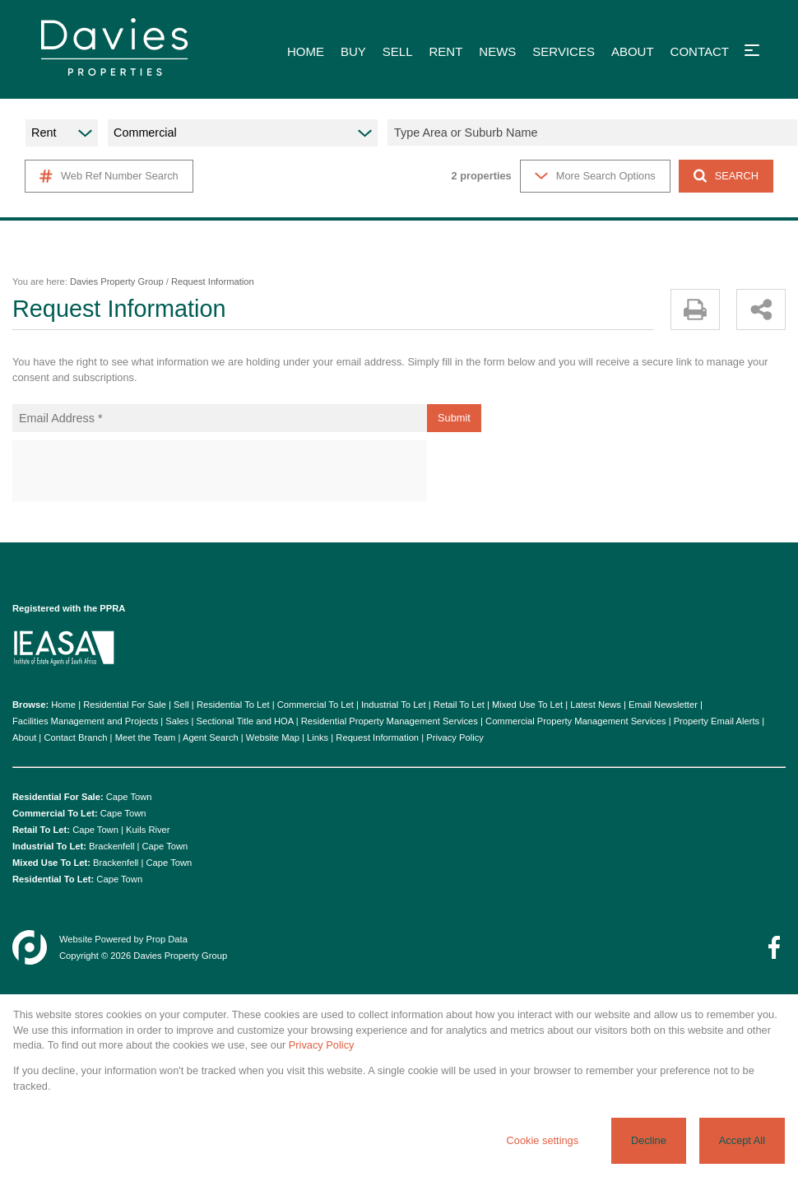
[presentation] (219, 472)
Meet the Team (145, 737)
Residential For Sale (124, 704)
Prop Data (167, 939)
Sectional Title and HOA (244, 721)
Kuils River (147, 830)
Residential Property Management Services (389, 721)
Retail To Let (459, 704)
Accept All (742, 1140)
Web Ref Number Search (109, 176)
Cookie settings (543, 1140)
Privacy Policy (455, 737)
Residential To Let (233, 704)
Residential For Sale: (58, 797)
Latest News (595, 704)
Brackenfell (111, 846)
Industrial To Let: (49, 846)
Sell (181, 704)
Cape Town (129, 797)
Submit (454, 418)
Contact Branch (75, 737)
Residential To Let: (53, 879)
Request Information (377, 737)
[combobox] (594, 132)
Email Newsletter (663, 704)
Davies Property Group (117, 281)
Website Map (272, 737)
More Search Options (595, 176)
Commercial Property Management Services (575, 721)
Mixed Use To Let (527, 704)
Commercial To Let (315, 704)
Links (317, 737)
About (24, 737)
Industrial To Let (393, 704)
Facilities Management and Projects (85, 721)
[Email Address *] (219, 418)
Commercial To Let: (55, 813)
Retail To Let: (41, 830)
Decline (648, 1140)
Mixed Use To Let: (51, 863)
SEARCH (726, 176)
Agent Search (211, 737)
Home (63, 704)
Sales (176, 721)
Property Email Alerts (716, 721)
